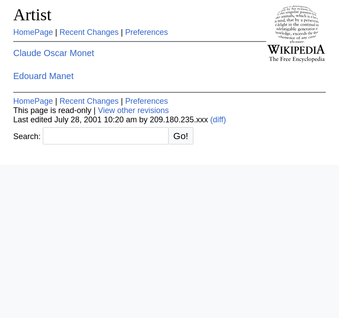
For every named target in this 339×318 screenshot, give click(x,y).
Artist (32, 14)
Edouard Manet (43, 76)
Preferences (146, 32)
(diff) (218, 119)
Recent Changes (89, 32)
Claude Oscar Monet (53, 53)
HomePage (33, 32)
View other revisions (133, 110)
